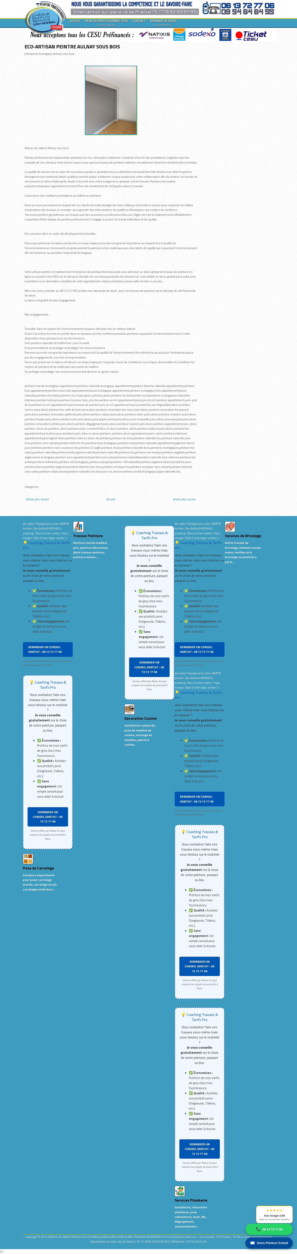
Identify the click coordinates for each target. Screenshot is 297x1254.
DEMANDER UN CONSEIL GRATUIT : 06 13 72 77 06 (45, 649)
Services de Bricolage (243, 536)
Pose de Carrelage (38, 868)
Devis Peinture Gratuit (269, 1243)
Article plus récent (37, 499)
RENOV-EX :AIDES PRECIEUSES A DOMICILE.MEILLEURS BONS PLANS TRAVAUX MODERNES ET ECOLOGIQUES (116, 1236)
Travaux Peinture (88, 536)
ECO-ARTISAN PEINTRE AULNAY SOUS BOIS (72, 46)
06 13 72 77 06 (269, 1229)
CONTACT (139, 20)
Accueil (110, 499)
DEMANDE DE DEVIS (163, 22)
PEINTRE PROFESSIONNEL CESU (106, 22)
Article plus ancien (184, 499)
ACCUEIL (75, 20)
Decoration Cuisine (140, 718)
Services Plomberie (191, 1200)
